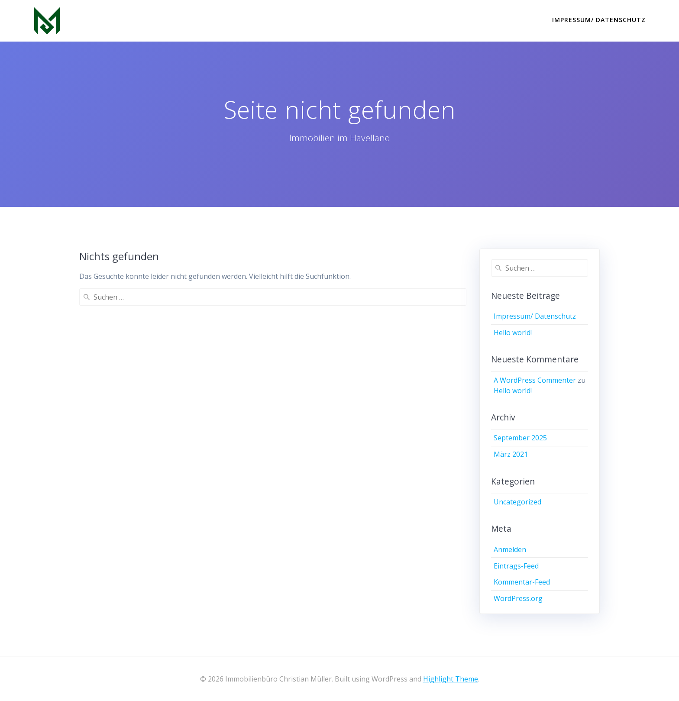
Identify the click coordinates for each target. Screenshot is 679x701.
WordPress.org (518, 598)
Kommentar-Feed (522, 582)
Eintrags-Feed (516, 566)
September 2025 (520, 438)
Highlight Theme (450, 679)
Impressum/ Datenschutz (599, 20)
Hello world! (513, 332)
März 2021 (511, 454)
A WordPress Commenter (535, 380)
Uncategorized (517, 502)
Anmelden (510, 549)
